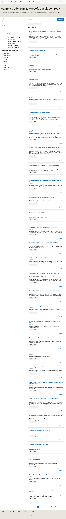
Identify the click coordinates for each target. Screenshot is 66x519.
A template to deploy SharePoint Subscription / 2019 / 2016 (44, 273)
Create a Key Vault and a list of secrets (39, 367)
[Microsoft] (2, 2)
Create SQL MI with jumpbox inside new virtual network (43, 242)
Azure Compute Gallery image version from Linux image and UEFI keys (45, 32)
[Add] (60, 46)
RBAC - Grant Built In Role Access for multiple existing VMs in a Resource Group (46, 383)
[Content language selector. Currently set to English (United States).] (7, 512)
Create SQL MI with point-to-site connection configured (43, 227)
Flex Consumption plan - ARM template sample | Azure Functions (43, 490)
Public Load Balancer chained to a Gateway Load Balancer (44, 398)
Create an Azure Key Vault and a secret (39, 430)
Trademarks (57, 515)
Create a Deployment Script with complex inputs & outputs (44, 165)
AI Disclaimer (4, 515)
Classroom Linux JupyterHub (37, 96)
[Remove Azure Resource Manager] (35, 24)
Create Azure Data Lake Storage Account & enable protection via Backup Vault (46, 181)
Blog (19, 515)
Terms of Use (51, 515)
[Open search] (59, 2)
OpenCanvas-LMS (34, 353)
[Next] (55, 507)
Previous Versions (12, 515)
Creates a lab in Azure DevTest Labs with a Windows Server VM (45, 147)
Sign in (62, 1)
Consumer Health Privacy (39, 515)
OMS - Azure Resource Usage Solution (39, 258)
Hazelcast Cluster (33, 79)
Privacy (30, 515)
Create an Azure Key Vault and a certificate (40, 337)
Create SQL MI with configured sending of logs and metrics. (45, 290)
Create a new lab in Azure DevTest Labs (39, 112)
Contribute (24, 515)
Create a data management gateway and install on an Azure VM (45, 415)
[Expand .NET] (2, 32)
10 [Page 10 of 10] (51, 506)
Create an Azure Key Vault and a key (38, 444)
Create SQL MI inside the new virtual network (41, 474)
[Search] (42, 19)
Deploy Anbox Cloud (34, 130)
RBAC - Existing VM (34, 459)
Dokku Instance (33, 65)
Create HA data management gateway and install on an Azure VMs (45, 322)
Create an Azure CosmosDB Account (39, 50)
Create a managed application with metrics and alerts (43, 306)
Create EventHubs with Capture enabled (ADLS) (41, 197)
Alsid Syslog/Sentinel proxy (36, 212)
